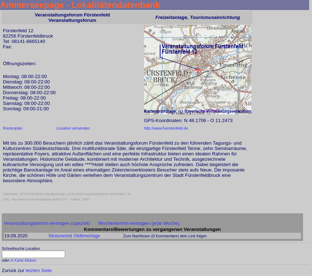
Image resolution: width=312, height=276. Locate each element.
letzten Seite (39, 270)
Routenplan (13, 128)
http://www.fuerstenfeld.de (166, 128)
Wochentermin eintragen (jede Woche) (139, 223)
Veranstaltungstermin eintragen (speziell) (47, 223)
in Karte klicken (23, 260)
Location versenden (73, 128)
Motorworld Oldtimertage (74, 235)
